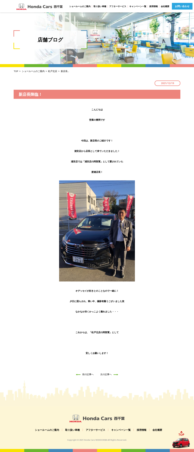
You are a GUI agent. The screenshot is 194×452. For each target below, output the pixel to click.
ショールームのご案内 (79, 6)
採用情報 (153, 6)
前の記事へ (84, 374)
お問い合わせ (182, 6)
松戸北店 (52, 71)
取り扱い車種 (100, 6)
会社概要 (165, 6)
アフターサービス (117, 6)
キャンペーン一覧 (137, 6)
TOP (16, 71)
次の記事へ (110, 374)
